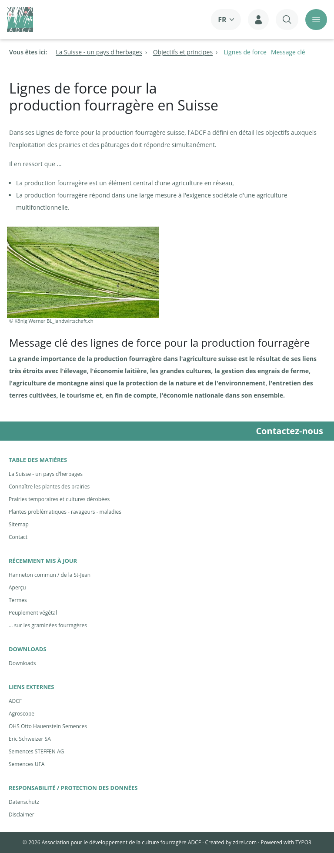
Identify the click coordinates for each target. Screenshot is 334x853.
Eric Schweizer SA (30, 739)
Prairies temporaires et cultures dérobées (59, 499)
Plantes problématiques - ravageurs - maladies (65, 511)
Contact (18, 537)
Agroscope (21, 713)
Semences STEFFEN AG (36, 751)
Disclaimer (21, 814)
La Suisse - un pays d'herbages (46, 474)
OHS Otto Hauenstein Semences (48, 726)
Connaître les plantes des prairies (49, 486)
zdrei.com (245, 842)
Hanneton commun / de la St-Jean (49, 575)
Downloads (22, 663)
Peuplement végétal (33, 612)
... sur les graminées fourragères (48, 625)
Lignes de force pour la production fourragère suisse (110, 132)
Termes (18, 600)
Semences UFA (26, 764)
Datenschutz (24, 802)
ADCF (15, 701)
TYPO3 (303, 842)
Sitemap (19, 524)
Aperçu (17, 587)
